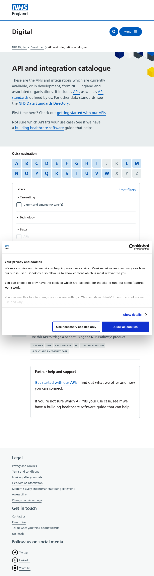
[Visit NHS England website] (20, 10)
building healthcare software (39, 127)
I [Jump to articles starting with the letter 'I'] (96, 163)
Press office (19, 522)
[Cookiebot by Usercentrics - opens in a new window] (131, 247)
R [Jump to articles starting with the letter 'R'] (56, 173)
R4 (76, 345)
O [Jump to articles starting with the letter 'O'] (26, 173)
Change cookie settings (27, 500)
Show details (132, 314)
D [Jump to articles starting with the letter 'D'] (46, 163)
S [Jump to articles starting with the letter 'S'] (67, 173)
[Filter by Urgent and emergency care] (79, 205)
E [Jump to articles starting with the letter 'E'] (57, 163)
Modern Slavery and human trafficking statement (43, 489)
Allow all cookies (125, 326)
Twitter (23, 552)
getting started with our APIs (81, 112)
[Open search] (113, 31)
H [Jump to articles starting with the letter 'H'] (86, 163)
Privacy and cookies (24, 466)
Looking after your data (27, 477)
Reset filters (127, 190)
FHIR (49, 345)
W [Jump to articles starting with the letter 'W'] (107, 173)
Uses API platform (92, 345)
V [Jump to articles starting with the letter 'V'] (96, 173)
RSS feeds (18, 534)
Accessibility (19, 494)
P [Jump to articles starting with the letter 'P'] (36, 173)
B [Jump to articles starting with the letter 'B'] (26, 163)
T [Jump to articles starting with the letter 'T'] (77, 173)
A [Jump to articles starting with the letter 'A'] (16, 163)
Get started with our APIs (56, 382)
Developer (37, 47)
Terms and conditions (25, 471)
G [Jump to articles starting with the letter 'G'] (76, 163)
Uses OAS (37, 345)
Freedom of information (27, 483)
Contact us (18, 516)
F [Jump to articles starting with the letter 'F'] (67, 163)
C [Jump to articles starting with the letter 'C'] (36, 163)
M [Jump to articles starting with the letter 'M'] (137, 163)
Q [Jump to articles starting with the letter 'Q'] (46, 173)
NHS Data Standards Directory (44, 103)
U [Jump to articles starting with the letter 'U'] (86, 173)
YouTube (24, 568)
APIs (76, 91)
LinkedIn (24, 560)
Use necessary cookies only (76, 326)
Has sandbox (63, 345)
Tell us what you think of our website (35, 528)
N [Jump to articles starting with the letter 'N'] (16, 173)
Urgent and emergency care (50, 351)
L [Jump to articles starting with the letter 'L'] (127, 163)
